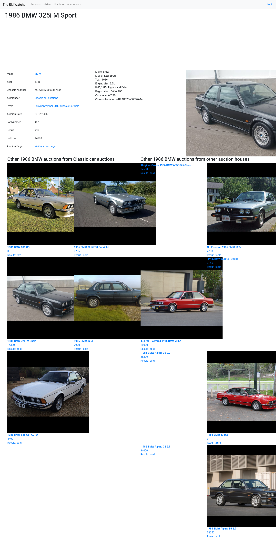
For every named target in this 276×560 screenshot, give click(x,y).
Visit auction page (45, 146)
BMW (38, 73)
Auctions (36, 4)
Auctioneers (74, 4)
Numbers (59, 4)
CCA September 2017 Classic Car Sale (57, 106)
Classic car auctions (46, 98)
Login (270, 4)
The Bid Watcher (15, 5)
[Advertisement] (138, 45)
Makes (47, 4)
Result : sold (171, 169)
